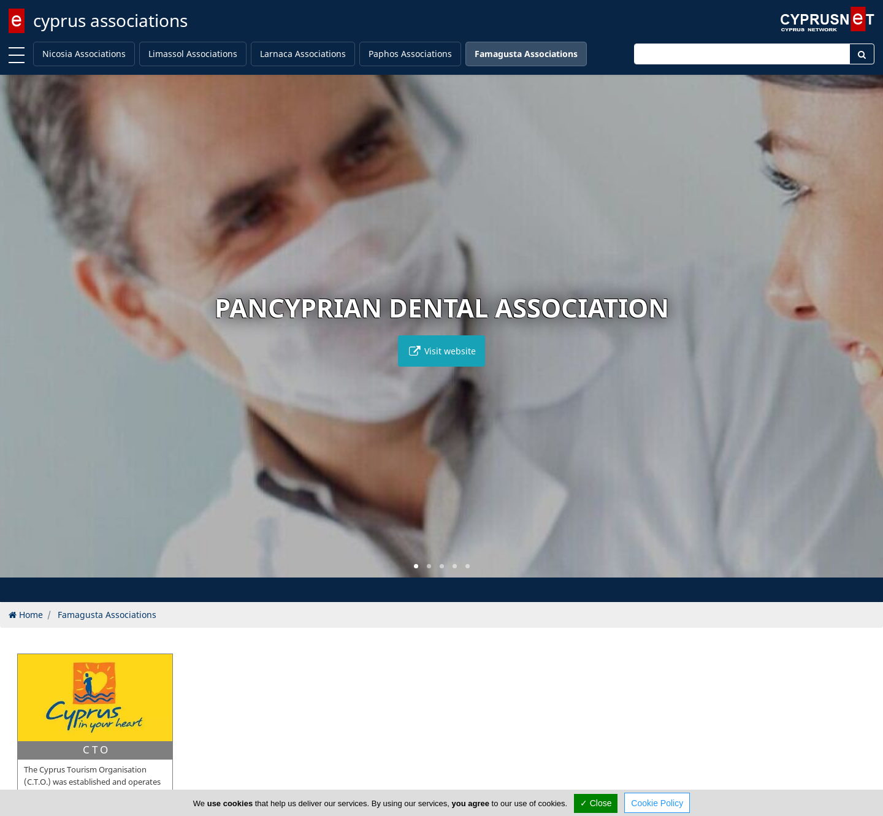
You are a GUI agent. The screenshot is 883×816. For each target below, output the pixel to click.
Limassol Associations (192, 53)
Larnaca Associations (303, 53)
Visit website (441, 351)
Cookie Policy (657, 803)
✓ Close (596, 803)
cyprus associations (110, 20)
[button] (416, 566)
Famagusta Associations (526, 53)
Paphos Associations (410, 53)
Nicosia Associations (84, 53)
